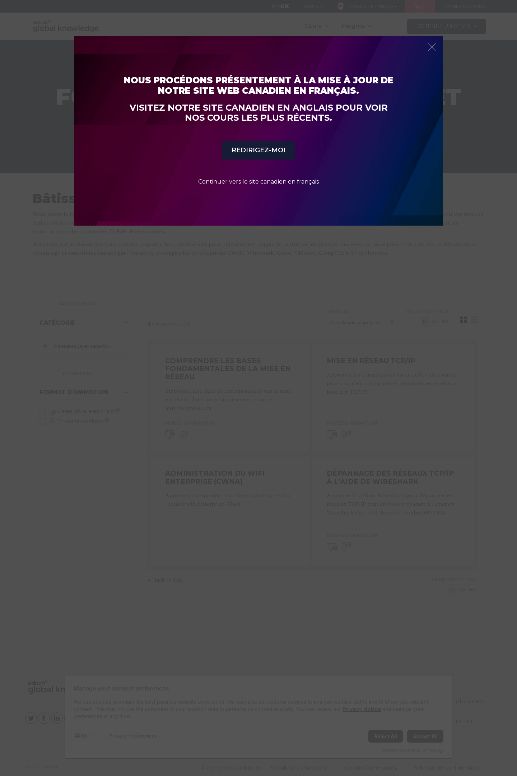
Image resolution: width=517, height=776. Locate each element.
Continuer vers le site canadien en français (258, 181)
